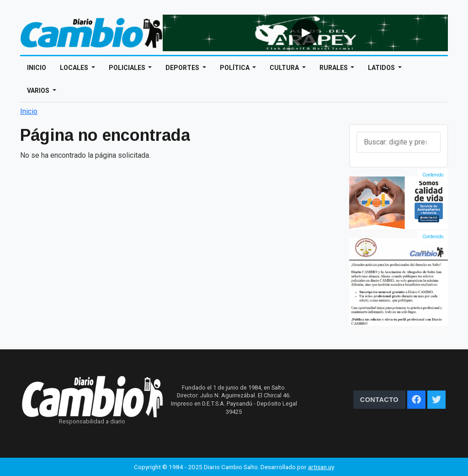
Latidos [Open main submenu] (382, 67)
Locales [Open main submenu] (75, 67)
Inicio (36, 67)
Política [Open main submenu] (235, 67)
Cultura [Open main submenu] (285, 67)
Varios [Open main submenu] (39, 90)
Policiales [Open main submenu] (128, 67)
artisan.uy (321, 467)
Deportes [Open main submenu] (183, 67)
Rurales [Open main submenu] (334, 67)
